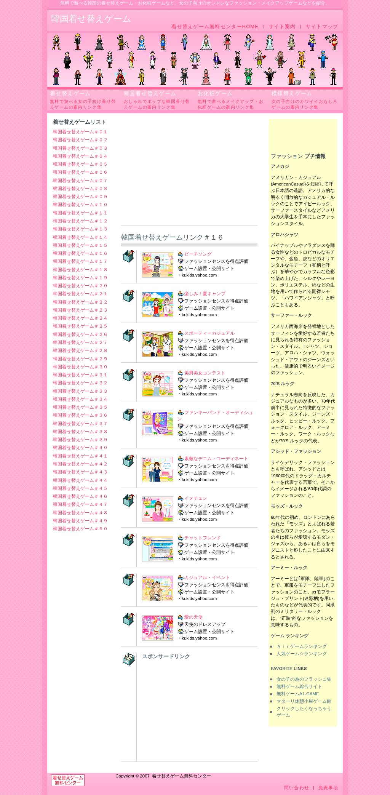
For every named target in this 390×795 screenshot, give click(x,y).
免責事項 (328, 788)
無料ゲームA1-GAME (298, 693)
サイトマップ (322, 27)
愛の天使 (193, 617)
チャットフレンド (202, 538)
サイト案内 (282, 27)
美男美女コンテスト (204, 373)
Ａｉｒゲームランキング (302, 646)
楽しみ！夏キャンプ (204, 293)
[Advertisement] (189, 172)
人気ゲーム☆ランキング (302, 653)
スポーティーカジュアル (209, 333)
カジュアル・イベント (207, 577)
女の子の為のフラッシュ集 (304, 679)
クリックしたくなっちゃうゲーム (304, 711)
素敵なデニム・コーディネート (216, 458)
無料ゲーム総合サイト (299, 686)
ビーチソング (198, 254)
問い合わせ (296, 788)
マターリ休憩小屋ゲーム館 (304, 701)
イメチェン (195, 498)
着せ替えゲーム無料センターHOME (215, 27)
